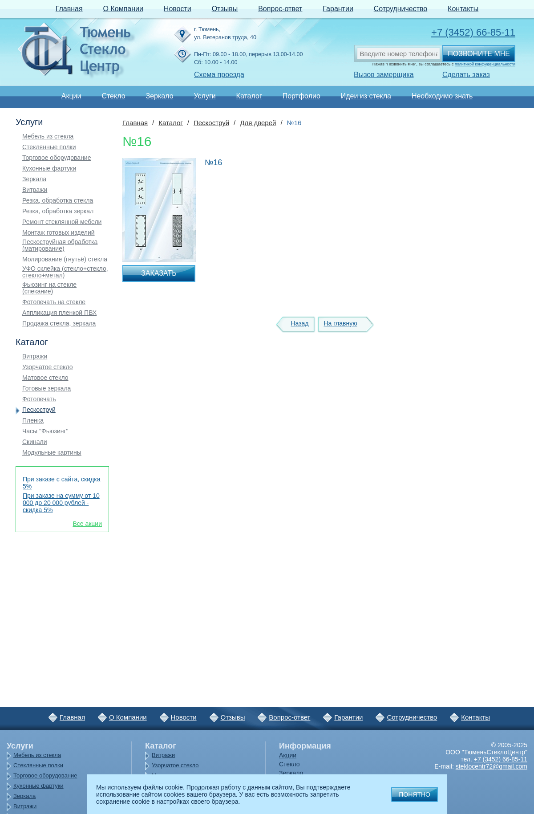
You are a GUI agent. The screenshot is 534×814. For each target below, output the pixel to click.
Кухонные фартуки (49, 168)
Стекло (113, 96)
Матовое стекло (45, 377)
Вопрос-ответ (280, 8)
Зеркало (159, 96)
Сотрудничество (401, 8)
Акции (71, 96)
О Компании (123, 8)
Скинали (34, 442)
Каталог (249, 96)
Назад (299, 323)
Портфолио (301, 96)
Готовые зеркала (46, 388)
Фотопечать (39, 399)
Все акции (87, 523)
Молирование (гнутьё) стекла (64, 259)
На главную (340, 323)
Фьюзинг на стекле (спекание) (49, 288)
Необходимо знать (442, 96)
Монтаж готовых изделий (58, 232)
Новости (177, 8)
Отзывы (225, 8)
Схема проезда (219, 74)
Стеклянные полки (49, 147)
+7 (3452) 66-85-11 (473, 32)
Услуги (204, 96)
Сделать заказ (466, 74)
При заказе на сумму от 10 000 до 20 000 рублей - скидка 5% (61, 502)
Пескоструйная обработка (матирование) (59, 245)
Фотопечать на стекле (53, 302)
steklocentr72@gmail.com (491, 766)
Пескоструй (39, 410)
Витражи (34, 190)
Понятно (414, 794)
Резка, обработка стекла (57, 200)
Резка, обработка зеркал (57, 211)
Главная (69, 8)
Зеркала (34, 179)
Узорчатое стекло (47, 367)
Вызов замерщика (384, 74)
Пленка (33, 420)
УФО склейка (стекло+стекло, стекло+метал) (65, 272)
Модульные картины (51, 452)
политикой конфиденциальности (485, 64)
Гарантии (338, 8)
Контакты (463, 8)
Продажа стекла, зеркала (59, 323)
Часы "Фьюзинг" (45, 431)
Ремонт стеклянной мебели (61, 222)
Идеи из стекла (366, 96)
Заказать (159, 273)
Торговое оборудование (56, 158)
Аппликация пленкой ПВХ (59, 312)
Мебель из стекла (47, 136)
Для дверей (258, 122)
